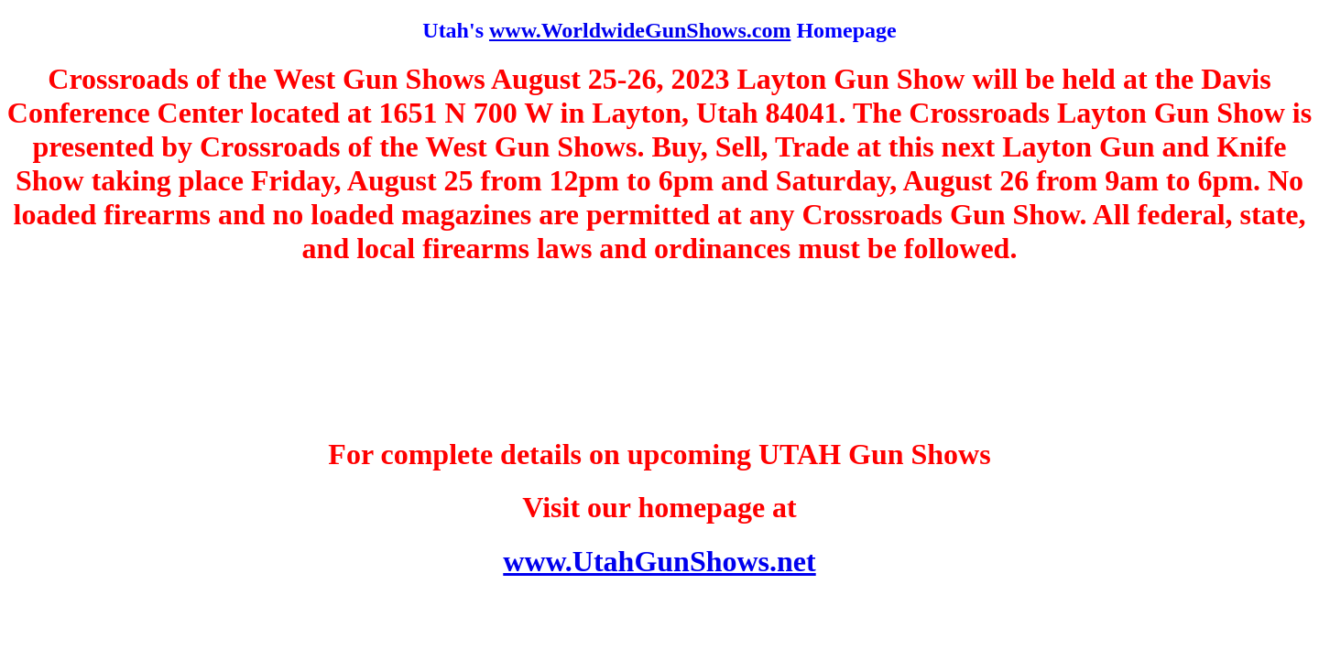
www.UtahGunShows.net (659, 561)
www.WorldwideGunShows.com (639, 30)
